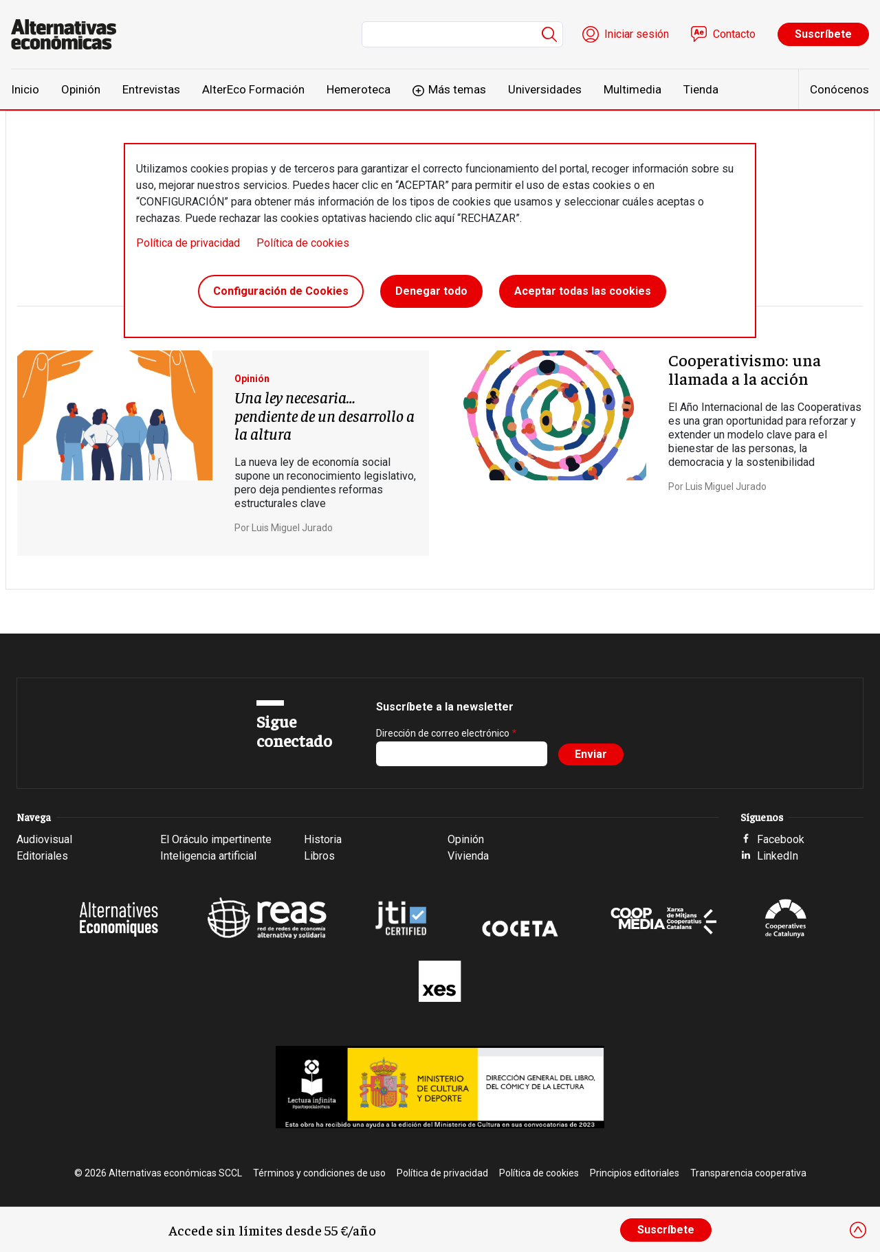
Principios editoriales (634, 1172)
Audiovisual (44, 839)
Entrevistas (151, 89)
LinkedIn (777, 855)
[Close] (858, 1230)
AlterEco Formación (253, 89)
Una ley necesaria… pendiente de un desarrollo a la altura (324, 414)
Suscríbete (823, 34)
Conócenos (839, 89)
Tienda (700, 89)
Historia (323, 839)
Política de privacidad (188, 242)
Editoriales (42, 855)
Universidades (545, 89)
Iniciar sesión (636, 34)
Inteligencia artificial (208, 855)
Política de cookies (302, 242)
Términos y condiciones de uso (319, 1172)
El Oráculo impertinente (216, 839)
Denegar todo (431, 291)
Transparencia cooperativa (748, 1172)
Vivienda (468, 855)
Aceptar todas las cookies (582, 291)
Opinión (80, 89)
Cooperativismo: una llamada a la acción (744, 368)
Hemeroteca (358, 89)
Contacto (734, 34)
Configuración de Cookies (281, 291)
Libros (319, 855)
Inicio (25, 89)
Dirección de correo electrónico (442, 733)
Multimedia (632, 89)
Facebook (780, 839)
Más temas (457, 89)
